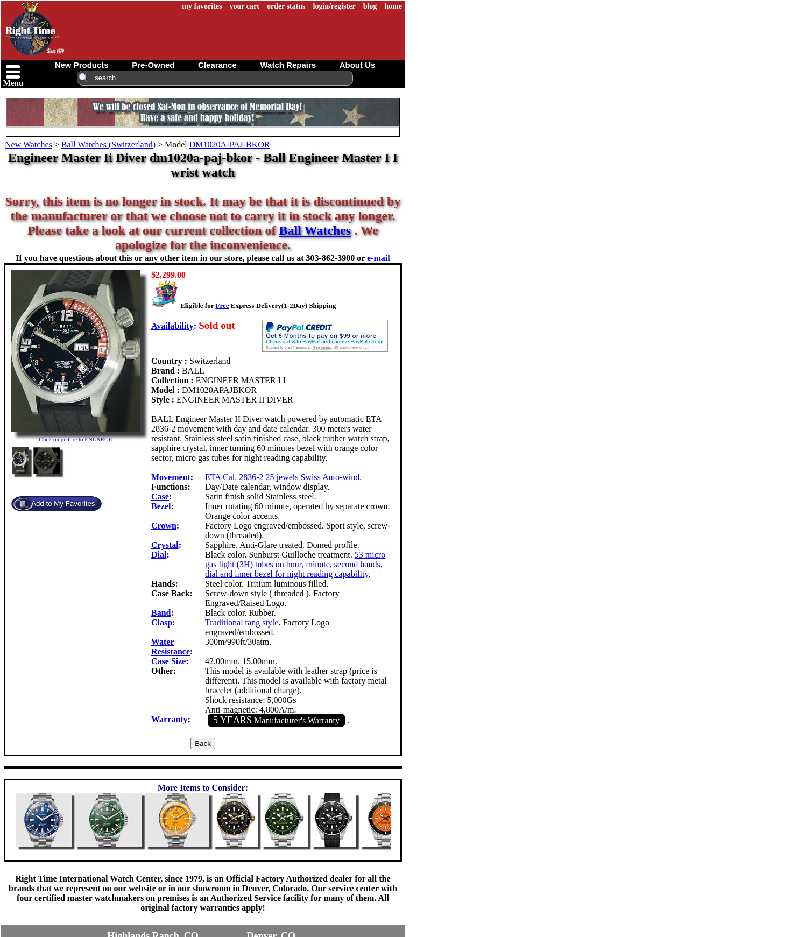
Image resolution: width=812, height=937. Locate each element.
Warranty (169, 719)
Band (161, 612)
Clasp (161, 622)
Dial (158, 554)
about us (358, 64)
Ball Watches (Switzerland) (108, 144)
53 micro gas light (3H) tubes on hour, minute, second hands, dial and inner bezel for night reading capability (295, 564)
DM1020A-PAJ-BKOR (229, 144)
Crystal (165, 544)
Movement (170, 477)
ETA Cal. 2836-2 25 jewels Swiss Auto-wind (282, 477)
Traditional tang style (241, 622)
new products (82, 64)
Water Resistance (170, 646)
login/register (334, 6)
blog (370, 6)
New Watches (28, 144)
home (393, 6)
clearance (217, 64)
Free (222, 305)
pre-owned (153, 64)
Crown (163, 525)
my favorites (202, 6)
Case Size (168, 661)
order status (286, 6)
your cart (244, 6)
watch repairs (288, 64)
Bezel (161, 506)
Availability (172, 325)
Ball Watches (315, 230)
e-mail (378, 258)
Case (160, 496)
